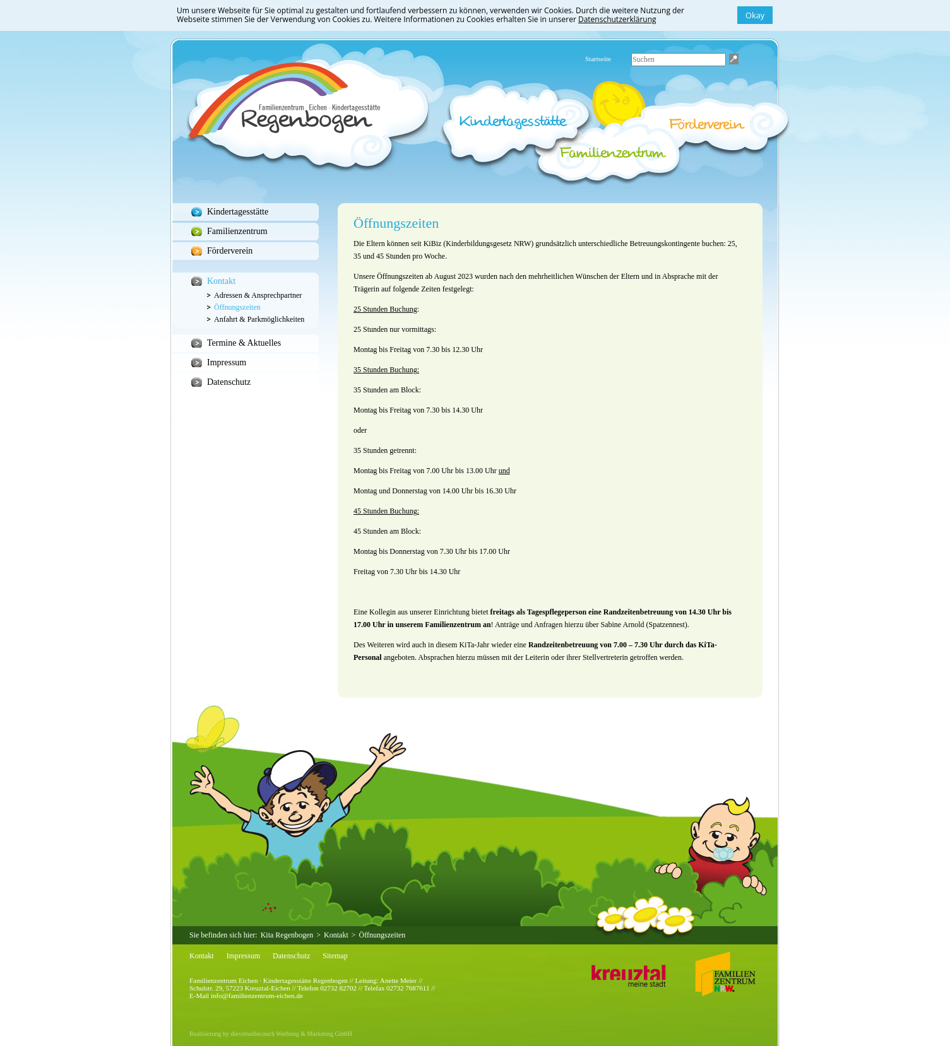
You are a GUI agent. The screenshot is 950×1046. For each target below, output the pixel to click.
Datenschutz (229, 382)
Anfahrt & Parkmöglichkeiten (259, 319)
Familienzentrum (237, 231)
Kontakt (221, 281)
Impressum (226, 362)
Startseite (598, 58)
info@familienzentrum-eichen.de (257, 995)
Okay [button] (754, 15)
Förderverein (229, 251)
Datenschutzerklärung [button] (617, 19)
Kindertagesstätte (237, 211)
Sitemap (335, 955)
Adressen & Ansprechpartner (258, 295)
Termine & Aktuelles (244, 343)
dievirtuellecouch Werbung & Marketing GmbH (291, 1033)
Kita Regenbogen (287, 935)
